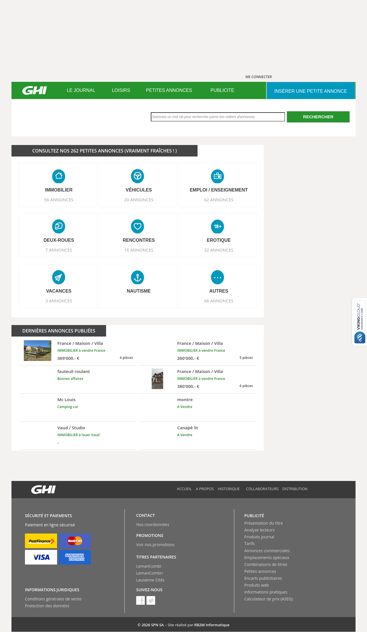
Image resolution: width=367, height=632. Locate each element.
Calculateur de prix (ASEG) (268, 599)
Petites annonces (260, 571)
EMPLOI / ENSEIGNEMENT (219, 190)
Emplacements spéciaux (266, 557)
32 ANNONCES (218, 250)
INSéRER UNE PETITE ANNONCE (310, 91)
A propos (205, 488)
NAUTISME (139, 291)
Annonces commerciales (267, 550)
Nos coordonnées (152, 524)
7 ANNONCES (58, 250)
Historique (229, 488)
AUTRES (218, 291)
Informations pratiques (265, 592)
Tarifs (249, 543)
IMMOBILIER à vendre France (81, 350)
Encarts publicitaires (263, 578)
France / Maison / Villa (80, 343)
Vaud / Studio (71, 427)
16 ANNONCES (138, 250)
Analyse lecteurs (259, 530)
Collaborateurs (262, 488)
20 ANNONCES (138, 199)
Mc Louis (66, 399)
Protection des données (47, 605)
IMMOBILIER (59, 190)
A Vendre (184, 406)
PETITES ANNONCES (169, 90)
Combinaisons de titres (265, 564)
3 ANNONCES (58, 301)
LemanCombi (148, 566)
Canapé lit (187, 427)
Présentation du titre (263, 523)
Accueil (184, 488)
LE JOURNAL (81, 90)
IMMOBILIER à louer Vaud (78, 434)
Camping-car (67, 406)
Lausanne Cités (150, 580)
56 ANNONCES (58, 199)
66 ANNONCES (218, 301)
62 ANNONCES (218, 199)
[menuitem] (81, 90)
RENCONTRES (139, 240)
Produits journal (259, 537)
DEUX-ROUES (59, 240)
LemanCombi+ (149, 573)
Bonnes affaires (70, 378)
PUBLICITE (222, 90)
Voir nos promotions (155, 544)
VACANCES (59, 291)
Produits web (256, 585)
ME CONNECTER (258, 76)
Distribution (295, 488)
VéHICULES (139, 190)
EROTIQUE (219, 240)
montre (185, 399)
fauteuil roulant (73, 371)
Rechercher (318, 116)
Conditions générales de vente (53, 599)
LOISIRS (121, 90)
